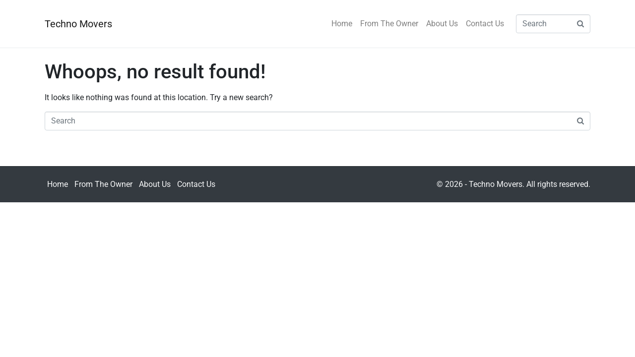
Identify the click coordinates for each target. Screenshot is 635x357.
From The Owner (389, 23)
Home (341, 23)
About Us (442, 23)
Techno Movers (78, 24)
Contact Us (485, 23)
